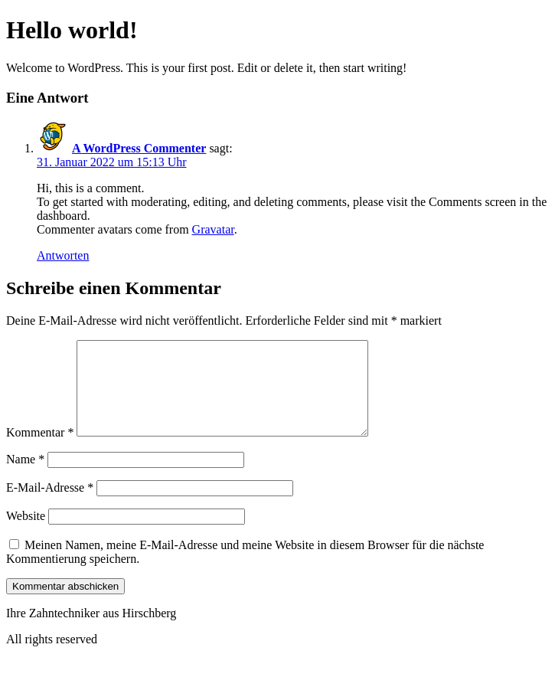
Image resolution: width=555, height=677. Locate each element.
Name (25, 477)
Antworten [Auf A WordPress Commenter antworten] (63, 255)
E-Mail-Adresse (49, 505)
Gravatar (213, 229)
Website (25, 534)
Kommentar (39, 450)
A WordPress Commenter (139, 148)
